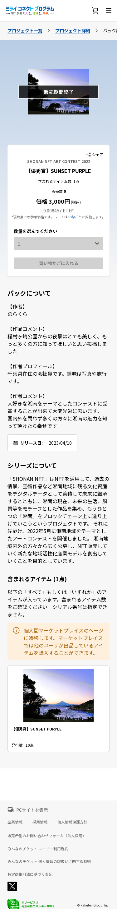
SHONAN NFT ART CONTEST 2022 (58, 161)
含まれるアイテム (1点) (37, 579)
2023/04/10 (60, 443)
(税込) (75, 202)
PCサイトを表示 (32, 810)
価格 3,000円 (53, 201)
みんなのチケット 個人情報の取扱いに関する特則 (49, 861)
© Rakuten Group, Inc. (93, 905)
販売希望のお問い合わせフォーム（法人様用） (46, 835)
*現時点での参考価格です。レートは (40, 216)
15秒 (71, 216)
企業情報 (14, 821)
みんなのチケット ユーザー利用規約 (37, 848)
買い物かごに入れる (58, 263)
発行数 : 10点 (23, 745)
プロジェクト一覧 (24, 30)
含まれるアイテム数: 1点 (58, 181)
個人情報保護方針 (72, 821)
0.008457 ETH (57, 210)
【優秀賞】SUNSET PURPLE (58, 170)
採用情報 (39, 821)
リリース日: (31, 443)
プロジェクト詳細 (72, 30)
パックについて (29, 293)
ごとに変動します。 (90, 216)
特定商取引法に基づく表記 (29, 874)
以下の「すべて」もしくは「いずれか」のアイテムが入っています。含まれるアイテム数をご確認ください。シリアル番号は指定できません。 (57, 603)
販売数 (57, 191)
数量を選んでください (35, 231)
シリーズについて (32, 465)
